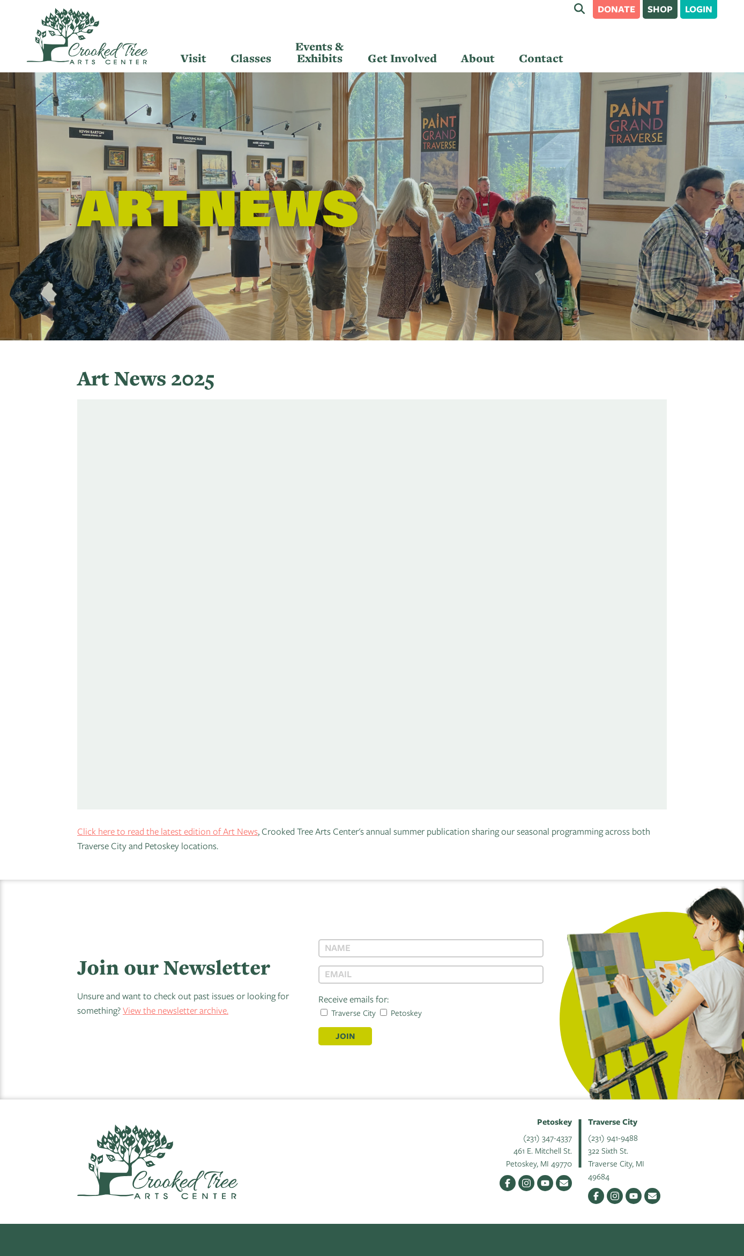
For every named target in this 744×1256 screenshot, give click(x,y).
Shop (660, 9)
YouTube (545, 1183)
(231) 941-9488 (613, 1137)
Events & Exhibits (319, 52)
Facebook (508, 1183)
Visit (193, 58)
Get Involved (402, 58)
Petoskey (401, 1012)
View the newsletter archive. (175, 1010)
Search (579, 8)
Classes (250, 58)
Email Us (564, 1183)
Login (698, 9)
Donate (616, 9)
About (478, 58)
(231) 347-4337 (547, 1137)
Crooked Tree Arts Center (87, 36)
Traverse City (348, 1012)
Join (345, 1036)
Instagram (526, 1183)
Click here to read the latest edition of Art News (167, 831)
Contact (541, 58)
